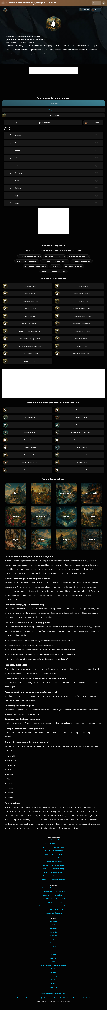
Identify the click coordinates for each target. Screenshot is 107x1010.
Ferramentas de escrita (53, 913)
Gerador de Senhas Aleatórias (53, 847)
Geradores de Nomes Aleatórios (19, 36)
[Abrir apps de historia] (43, 122)
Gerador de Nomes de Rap (53, 851)
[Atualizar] (84, 9)
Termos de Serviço (60, 994)
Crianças (53, 928)
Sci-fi (53, 925)
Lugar (32, 36)
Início (7, 36)
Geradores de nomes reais (53, 902)
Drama (53, 939)
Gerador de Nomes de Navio (53, 865)
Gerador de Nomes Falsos (53, 858)
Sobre (53, 962)
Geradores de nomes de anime (53, 891)
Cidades (37, 36)
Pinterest (53, 976)
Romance (53, 943)
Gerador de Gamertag (53, 862)
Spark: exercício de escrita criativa (53, 965)
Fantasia (53, 921)
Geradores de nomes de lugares (53, 899)
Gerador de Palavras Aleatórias (53, 840)
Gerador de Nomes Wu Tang (53, 869)
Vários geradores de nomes (54, 909)
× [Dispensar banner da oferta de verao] (104, 3)
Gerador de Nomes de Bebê (53, 872)
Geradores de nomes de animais (53, 888)
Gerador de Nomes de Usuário (53, 844)
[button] (103, 9)
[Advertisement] (53, 70)
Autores (53, 955)
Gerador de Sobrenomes (53, 854)
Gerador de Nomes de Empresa (53, 880)
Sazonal (53, 946)
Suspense (53, 936)
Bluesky (53, 983)
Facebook (53, 973)
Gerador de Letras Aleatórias (53, 876)
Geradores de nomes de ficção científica (53, 906)
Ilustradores (53, 958)
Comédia (53, 932)
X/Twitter (53, 969)
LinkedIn (53, 980)
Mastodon (53, 987)
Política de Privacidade (47, 994)
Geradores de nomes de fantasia (53, 895)
